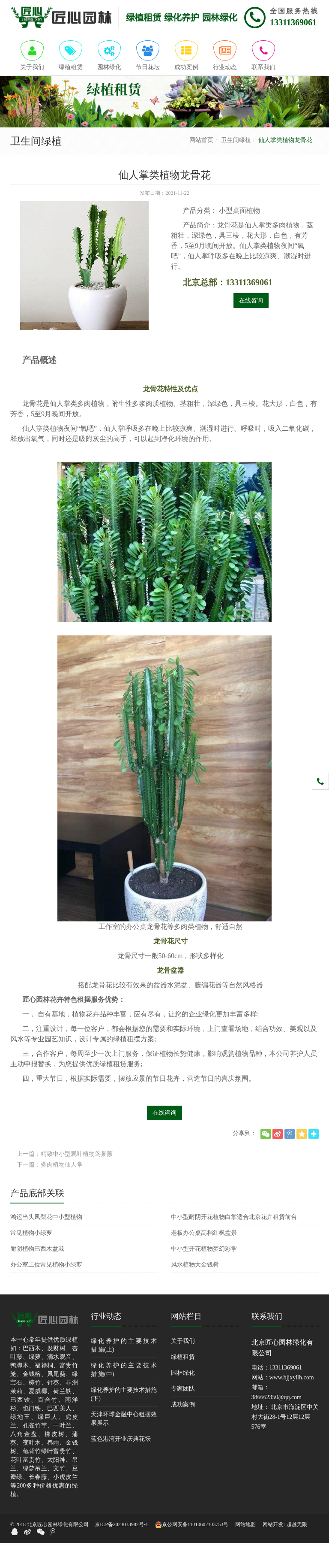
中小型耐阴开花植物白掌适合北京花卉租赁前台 (234, 1218)
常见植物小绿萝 (31, 1234)
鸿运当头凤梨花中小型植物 (46, 1218)
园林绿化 (183, 1374)
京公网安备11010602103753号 (192, 1526)
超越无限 (297, 1526)
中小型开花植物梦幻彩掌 (204, 1250)
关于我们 (183, 1342)
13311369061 (293, 22)
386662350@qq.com (276, 1399)
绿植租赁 (183, 1358)
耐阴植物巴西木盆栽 (37, 1250)
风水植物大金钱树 (195, 1266)
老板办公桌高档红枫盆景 (204, 1234)
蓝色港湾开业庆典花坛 (121, 1440)
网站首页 (201, 142)
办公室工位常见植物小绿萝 (46, 1266)
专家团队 (183, 1390)
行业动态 (106, 1318)
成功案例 (183, 1406)
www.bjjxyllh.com (291, 1379)
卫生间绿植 (236, 142)
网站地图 (245, 1526)
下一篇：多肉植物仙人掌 (50, 1166)
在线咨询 (251, 302)
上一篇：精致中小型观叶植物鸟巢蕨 (65, 1155)
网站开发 (273, 1526)
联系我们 (266, 1318)
